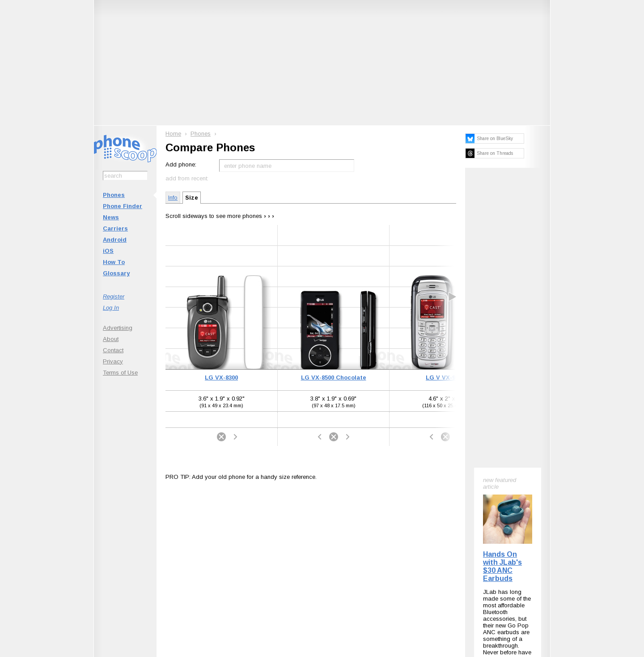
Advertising (117, 327)
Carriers (115, 228)
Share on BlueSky (495, 138)
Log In (111, 307)
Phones (114, 195)
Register (113, 296)
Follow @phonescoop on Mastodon (306, 534)
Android (115, 239)
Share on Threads (495, 153)
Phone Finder (122, 206)
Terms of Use (120, 372)
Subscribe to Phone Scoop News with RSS (144, 534)
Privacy (113, 361)
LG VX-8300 (221, 377)
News (111, 217)
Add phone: (180, 164)
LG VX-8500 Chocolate (333, 377)
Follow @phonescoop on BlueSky (225, 534)
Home (173, 133)
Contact (113, 350)
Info (173, 197)
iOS (108, 250)
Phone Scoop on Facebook (462, 534)
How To (114, 262)
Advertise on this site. (322, 588)
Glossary (116, 273)
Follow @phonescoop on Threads (388, 534)
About (111, 339)
